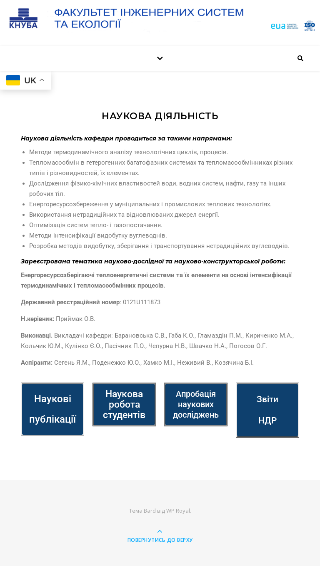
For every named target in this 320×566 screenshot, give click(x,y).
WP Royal (178, 510)
